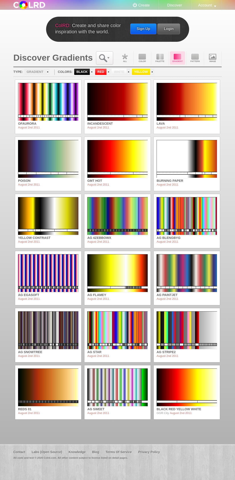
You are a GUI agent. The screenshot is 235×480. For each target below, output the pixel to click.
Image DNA (212, 58)
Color (142, 58)
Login (169, 29)
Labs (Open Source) (47, 452)
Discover (174, 5)
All (124, 58)
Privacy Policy (149, 452)
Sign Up (143, 29)
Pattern (195, 58)
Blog (95, 452)
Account (205, 5)
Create (144, 5)
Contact (19, 452)
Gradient (177, 58)
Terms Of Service (119, 452)
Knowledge (77, 452)
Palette (160, 58)
